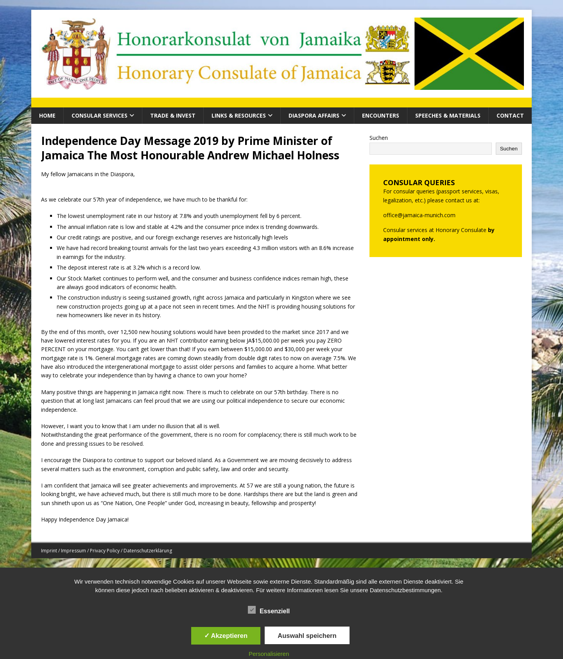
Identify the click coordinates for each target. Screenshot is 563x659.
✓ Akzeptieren (226, 635)
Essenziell (269, 610)
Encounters (380, 115)
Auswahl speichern (307, 635)
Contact (510, 115)
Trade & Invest (172, 115)
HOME (47, 115)
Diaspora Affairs (314, 115)
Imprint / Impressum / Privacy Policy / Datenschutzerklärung (106, 550)
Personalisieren (269, 653)
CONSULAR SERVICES (99, 115)
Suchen (378, 137)
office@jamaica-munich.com (419, 215)
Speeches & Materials (448, 115)
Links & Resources (239, 115)
